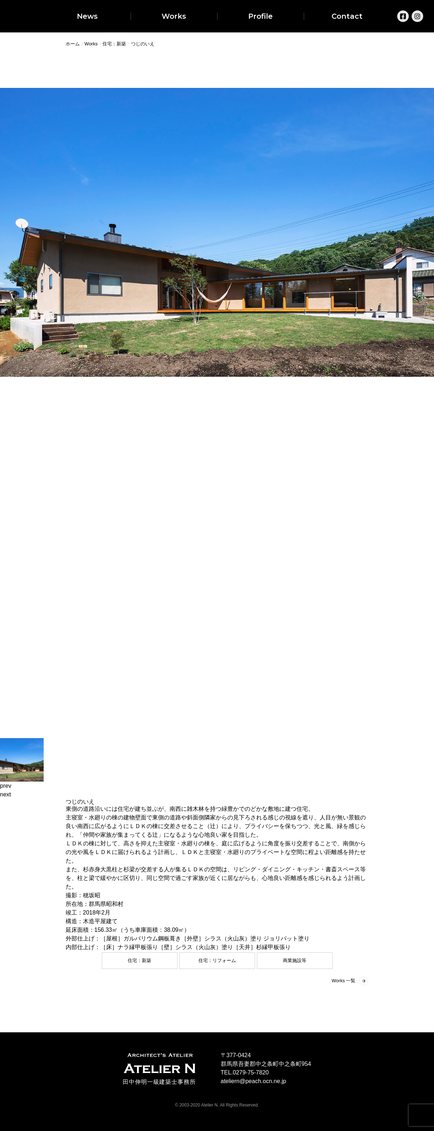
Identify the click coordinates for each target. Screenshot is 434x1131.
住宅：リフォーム (217, 960)
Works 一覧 (343, 980)
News (87, 16)
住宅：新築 (139, 960)
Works (174, 16)
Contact (347, 16)
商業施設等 (294, 960)
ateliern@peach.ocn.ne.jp (253, 1081)
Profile (260, 16)
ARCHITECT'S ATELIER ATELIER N (159, 1063)
